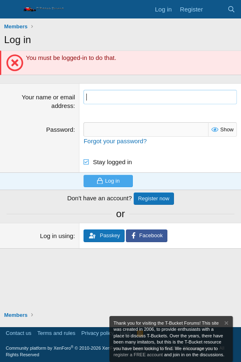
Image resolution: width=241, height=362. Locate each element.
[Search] (231, 9)
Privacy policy (97, 333)
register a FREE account (138, 354)
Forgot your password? (114, 140)
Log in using (56, 235)
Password (59, 129)
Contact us (18, 333)
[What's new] (215, 9)
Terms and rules (56, 333)
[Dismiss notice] (225, 324)
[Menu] (11, 9)
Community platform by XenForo (67, 348)
